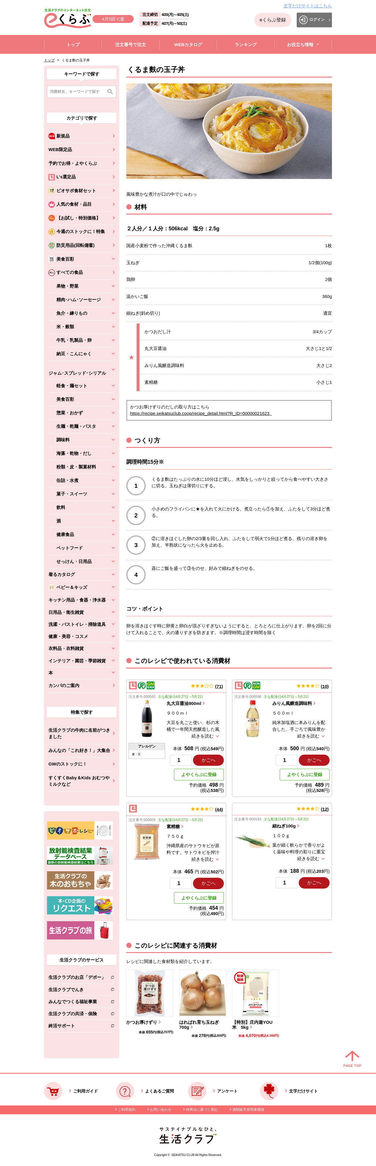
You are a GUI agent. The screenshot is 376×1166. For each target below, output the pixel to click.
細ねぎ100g (284, 825)
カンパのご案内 (63, 685)
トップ (49, 60)
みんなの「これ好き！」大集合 (79, 750)
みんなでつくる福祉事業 (77, 1002)
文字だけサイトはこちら (307, 5)
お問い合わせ (160, 1110)
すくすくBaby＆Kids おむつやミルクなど (79, 781)
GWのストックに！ (67, 763)
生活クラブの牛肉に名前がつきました (79, 733)
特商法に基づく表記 (202, 1110)
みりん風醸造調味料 (292, 703)
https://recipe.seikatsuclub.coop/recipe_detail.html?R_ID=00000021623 (201, 413)
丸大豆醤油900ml (184, 703)
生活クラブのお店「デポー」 (77, 978)
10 (324, 686)
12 (324, 809)
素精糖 (173, 826)
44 (218, 809)
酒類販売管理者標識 (248, 1110)
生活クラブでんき (77, 990)
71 (218, 686)
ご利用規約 (126, 1110)
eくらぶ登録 (273, 19)
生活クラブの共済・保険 (77, 1014)
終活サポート (77, 1027)
